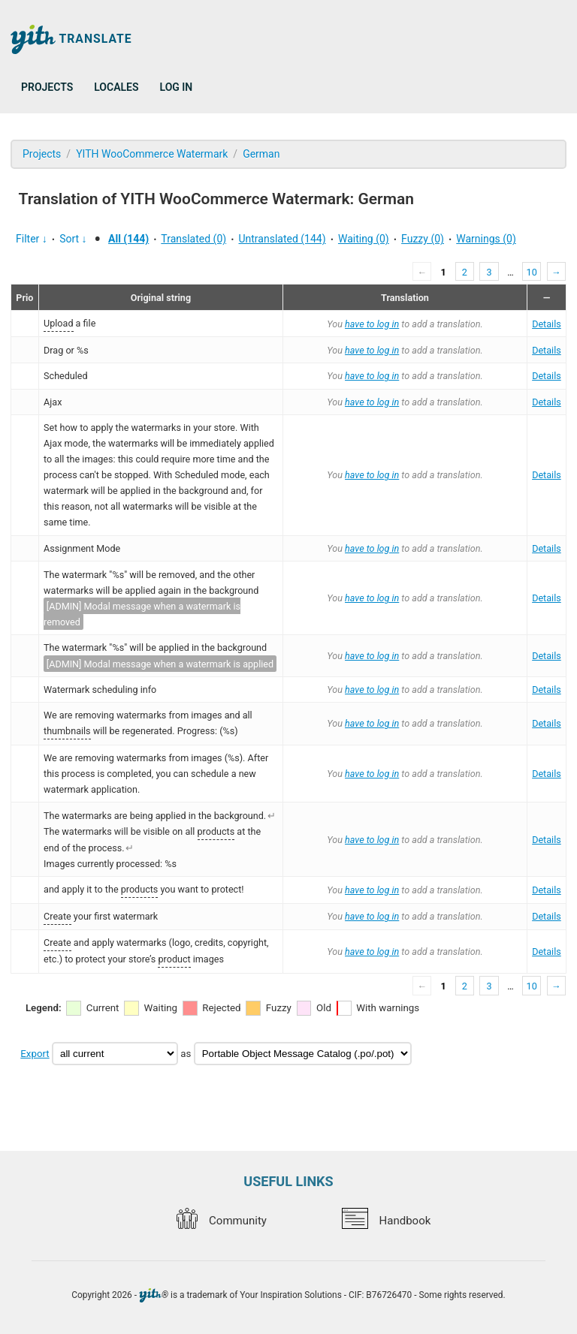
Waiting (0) (363, 239)
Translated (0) (193, 239)
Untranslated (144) (281, 239)
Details (546, 324)
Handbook (386, 1220)
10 (532, 272)
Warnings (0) (486, 239)
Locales (116, 87)
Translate (71, 39)
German (261, 154)
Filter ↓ (31, 239)
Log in (176, 87)
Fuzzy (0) (422, 239)
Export (34, 1053)
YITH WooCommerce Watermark (152, 154)
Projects (47, 87)
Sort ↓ (72, 239)
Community (222, 1220)
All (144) (128, 239)
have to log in (372, 324)
